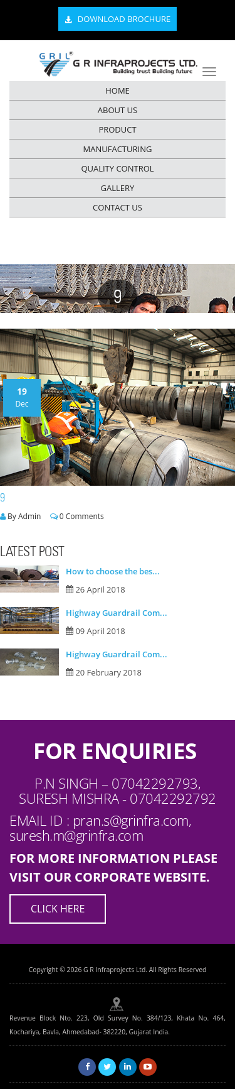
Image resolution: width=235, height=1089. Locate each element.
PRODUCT (117, 129)
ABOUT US (117, 110)
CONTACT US (117, 207)
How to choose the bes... (113, 571)
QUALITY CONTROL (117, 168)
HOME (117, 90)
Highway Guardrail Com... (116, 612)
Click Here (58, 909)
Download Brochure (117, 19)
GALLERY (118, 188)
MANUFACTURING (117, 149)
